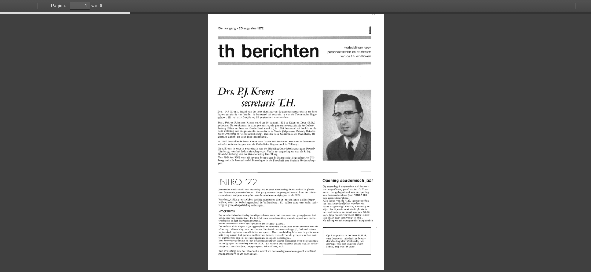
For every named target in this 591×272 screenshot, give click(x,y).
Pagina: (58, 5)
